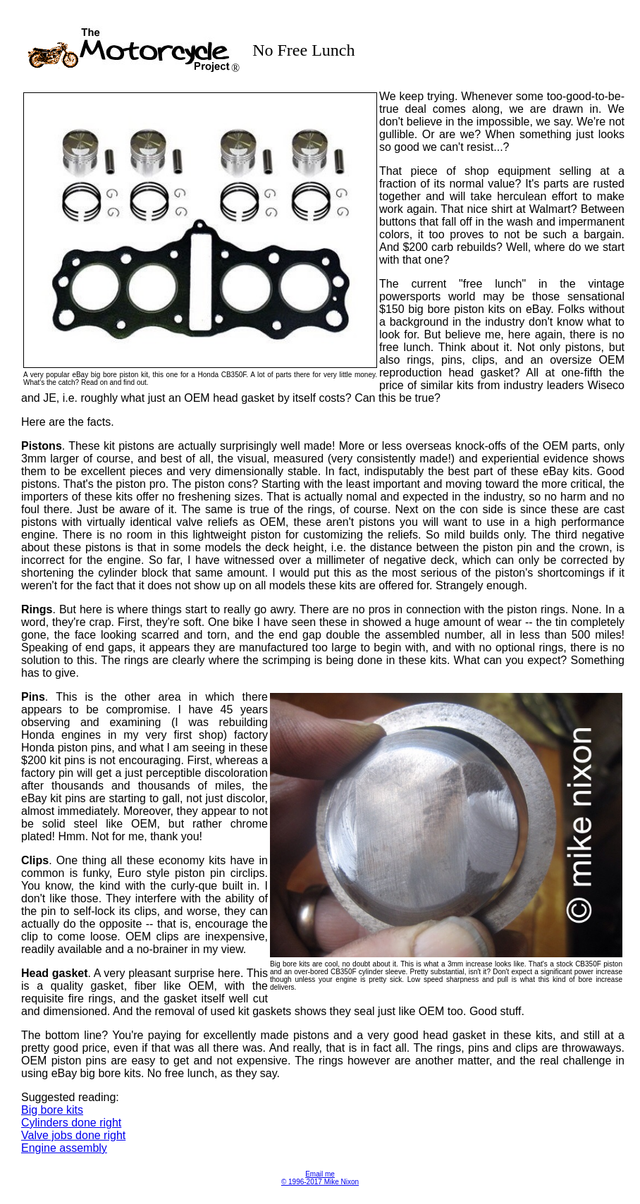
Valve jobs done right (73, 1135)
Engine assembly (64, 1148)
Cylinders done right (71, 1123)
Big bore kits (52, 1110)
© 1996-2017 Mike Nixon (320, 1182)
